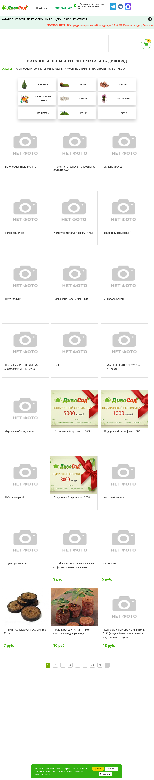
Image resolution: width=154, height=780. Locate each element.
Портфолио (35, 19)
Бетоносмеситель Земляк (20, 166)
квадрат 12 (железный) (117, 232)
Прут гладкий (13, 298)
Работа (121, 69)
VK (119, 5)
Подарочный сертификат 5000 (73, 431)
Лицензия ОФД (113, 166)
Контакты (80, 19)
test (57, 365)
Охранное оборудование (19, 431)
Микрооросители (113, 298)
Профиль (41, 8)
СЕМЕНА (27, 69)
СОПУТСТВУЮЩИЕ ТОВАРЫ (48, 69)
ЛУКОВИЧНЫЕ (72, 69)
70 (92, 665)
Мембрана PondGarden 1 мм (71, 298)
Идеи (58, 19)
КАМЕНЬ (85, 69)
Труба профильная (16, 563)
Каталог (7, 19)
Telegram (113, 5)
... (85, 665)
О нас (67, 19)
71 (99, 665)
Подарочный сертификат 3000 (72, 497)
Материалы (99, 69)
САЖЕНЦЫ (7, 69)
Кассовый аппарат (114, 497)
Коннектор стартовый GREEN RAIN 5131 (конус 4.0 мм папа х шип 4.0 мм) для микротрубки (124, 633)
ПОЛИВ (111, 69)
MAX (127, 5)
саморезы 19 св (14, 232)
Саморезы (109, 563)
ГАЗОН (18, 69)
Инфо (48, 19)
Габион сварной (14, 497)
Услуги (20, 19)
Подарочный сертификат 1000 (122, 431)
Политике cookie (41, 774)
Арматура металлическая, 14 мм (73, 232)
